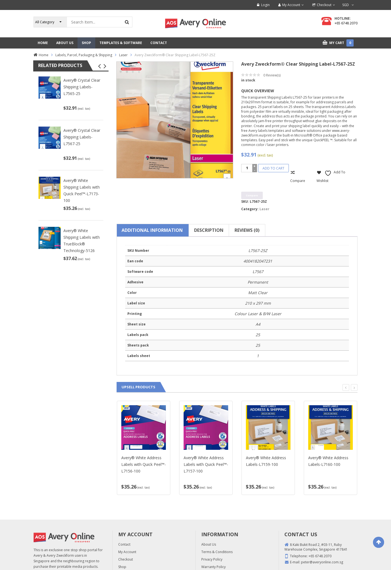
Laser (123, 55)
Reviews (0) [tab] (247, 230)
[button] (99, 66)
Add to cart (273, 168)
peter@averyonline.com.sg (322, 562)
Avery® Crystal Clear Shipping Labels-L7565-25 (81, 87)
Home (43, 55)
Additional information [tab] (152, 230)
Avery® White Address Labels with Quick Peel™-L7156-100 (143, 464)
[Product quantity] (247, 168)
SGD (345, 4)
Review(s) (272, 75)
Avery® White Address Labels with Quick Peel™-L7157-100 (206, 464)
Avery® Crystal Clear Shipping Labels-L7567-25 (81, 137)
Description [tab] (208, 230)
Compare (297, 180)
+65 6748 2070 (346, 23)
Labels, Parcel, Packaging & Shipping (83, 55)
